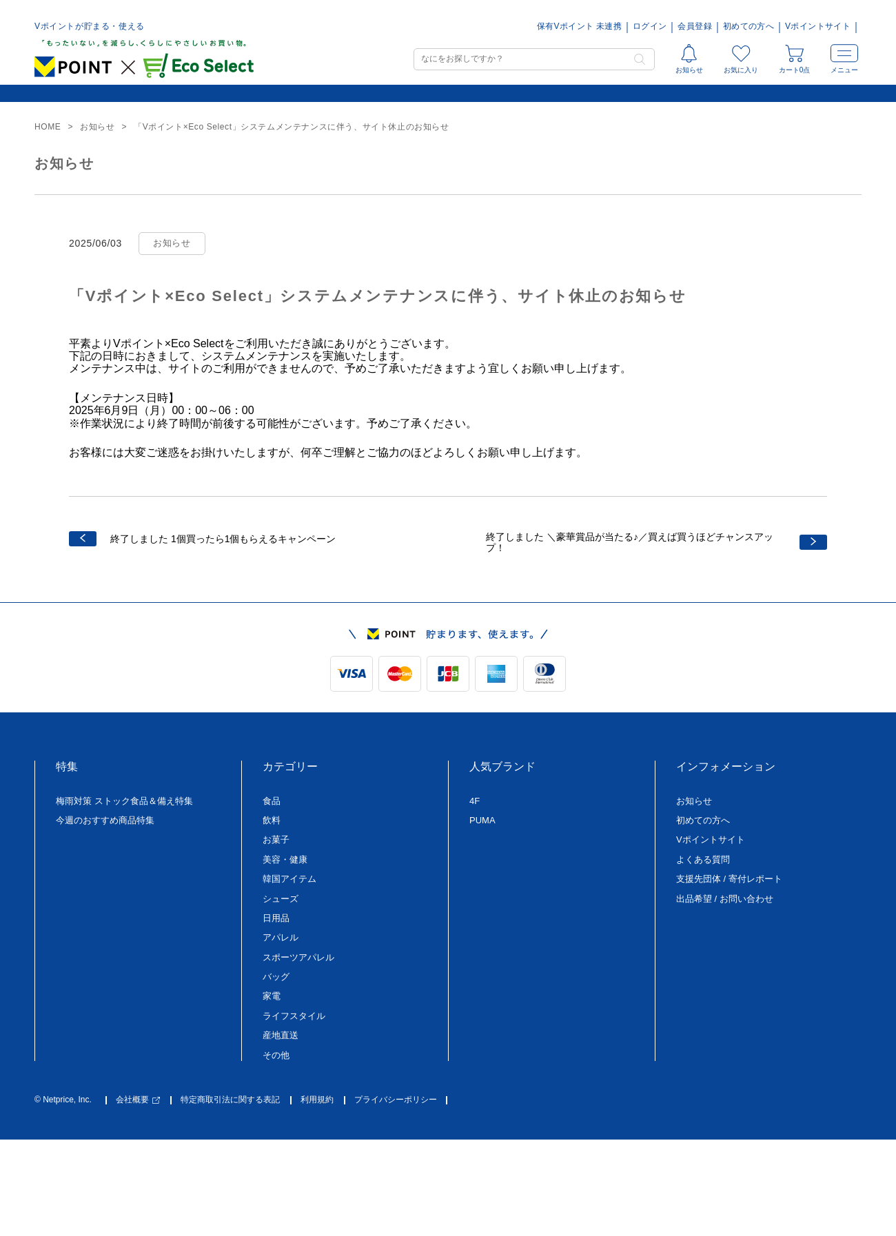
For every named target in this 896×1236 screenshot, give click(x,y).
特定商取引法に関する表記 (230, 1099)
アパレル (280, 937)
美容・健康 (285, 859)
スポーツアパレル (298, 957)
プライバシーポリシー (395, 1099)
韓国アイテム (289, 879)
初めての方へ (748, 26)
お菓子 (276, 839)
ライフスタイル (294, 1016)
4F (474, 801)
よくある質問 (703, 859)
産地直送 (280, 1035)
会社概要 (138, 1099)
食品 (272, 801)
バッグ (276, 976)
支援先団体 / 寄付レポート (729, 879)
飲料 (272, 820)
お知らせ (694, 801)
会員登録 (694, 26)
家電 (272, 996)
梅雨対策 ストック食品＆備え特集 (124, 801)
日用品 (276, 918)
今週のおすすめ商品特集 (105, 820)
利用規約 (317, 1099)
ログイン (649, 26)
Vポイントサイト (818, 26)
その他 (276, 1055)
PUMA (482, 820)
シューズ (280, 899)
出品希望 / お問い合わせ (724, 899)
